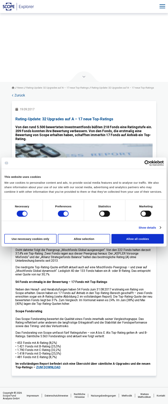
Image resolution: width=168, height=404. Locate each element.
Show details (147, 227)
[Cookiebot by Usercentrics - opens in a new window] (147, 163)
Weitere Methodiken (144, 395)
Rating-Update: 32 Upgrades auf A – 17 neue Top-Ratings (57, 87)
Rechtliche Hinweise (79, 395)
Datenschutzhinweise (56, 395)
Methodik (127, 395)
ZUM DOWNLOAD (48, 367)
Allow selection (84, 238)
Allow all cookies (137, 238)
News (20, 87)
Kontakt (161, 395)
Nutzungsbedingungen (103, 395)
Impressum (33, 395)
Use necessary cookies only (30, 238)
